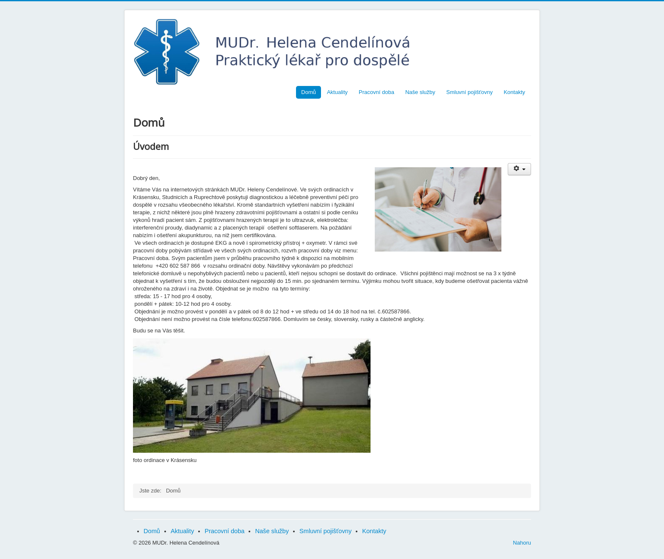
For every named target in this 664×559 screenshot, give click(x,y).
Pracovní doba (376, 92)
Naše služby (420, 92)
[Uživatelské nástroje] (519, 169)
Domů (308, 92)
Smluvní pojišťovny (469, 92)
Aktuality (337, 92)
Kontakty (514, 92)
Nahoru (522, 543)
